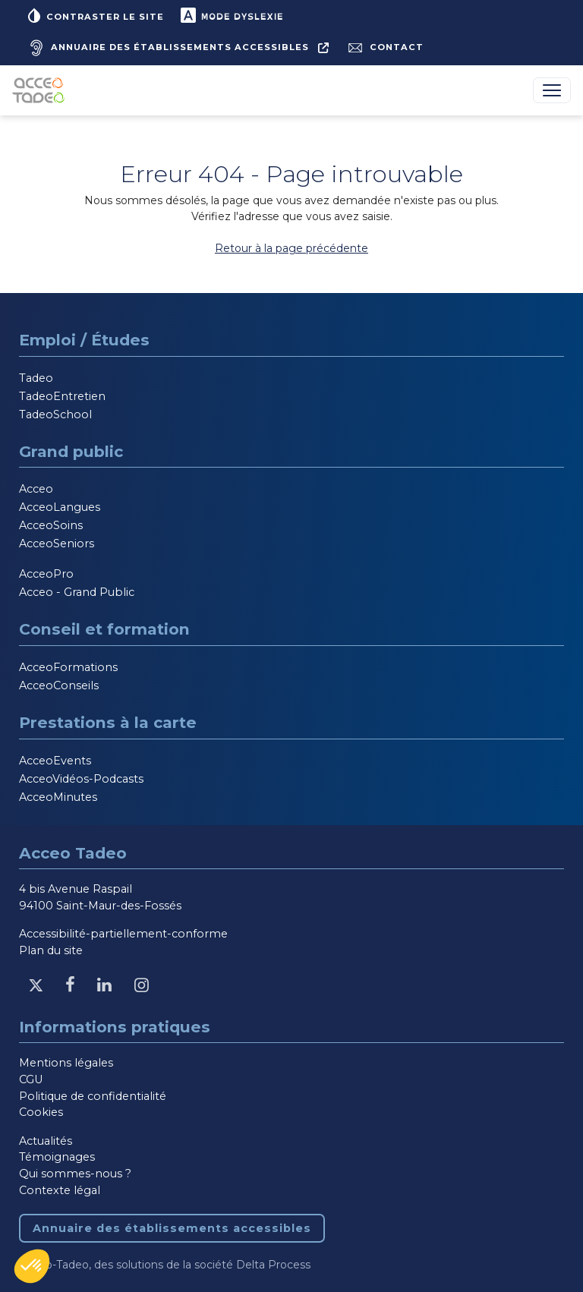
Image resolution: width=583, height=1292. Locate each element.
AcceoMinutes (58, 797)
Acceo (36, 489)
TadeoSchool (55, 414)
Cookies (41, 1112)
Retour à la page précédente (291, 248)
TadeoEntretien (62, 396)
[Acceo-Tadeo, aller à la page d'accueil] (41, 90)
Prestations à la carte (108, 722)
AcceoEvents (55, 760)
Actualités (45, 1141)
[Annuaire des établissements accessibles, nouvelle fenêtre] (177, 47)
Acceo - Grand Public (76, 592)
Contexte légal (59, 1190)
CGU (31, 1079)
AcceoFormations (68, 667)
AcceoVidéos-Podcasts (81, 779)
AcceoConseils (59, 685)
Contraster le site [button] (94, 15)
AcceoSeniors (56, 543)
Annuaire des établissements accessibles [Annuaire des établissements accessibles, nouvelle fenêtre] (172, 1228)
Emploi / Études (84, 339)
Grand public (71, 451)
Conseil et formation (104, 628)
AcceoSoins (51, 525)
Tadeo (36, 378)
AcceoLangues (59, 507)
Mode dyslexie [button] (231, 15)
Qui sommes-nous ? (75, 1173)
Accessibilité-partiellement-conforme (123, 934)
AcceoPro (46, 574)
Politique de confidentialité (92, 1096)
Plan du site (51, 950)
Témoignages (57, 1157)
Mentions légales (66, 1063)
